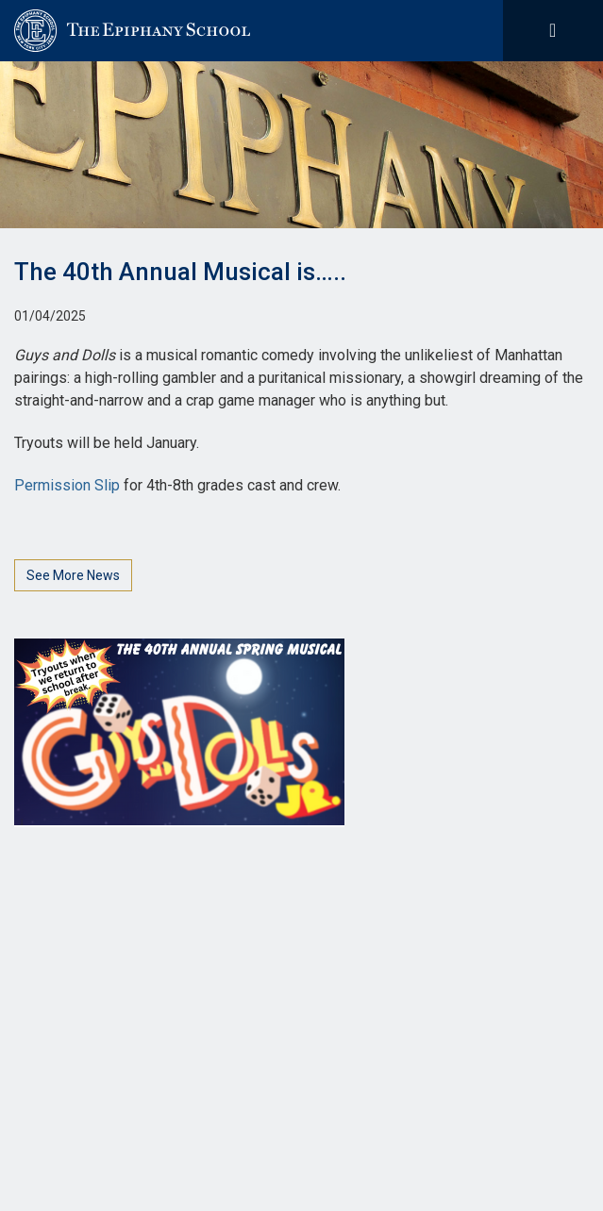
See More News (73, 575)
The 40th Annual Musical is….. (180, 271)
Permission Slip (67, 485)
